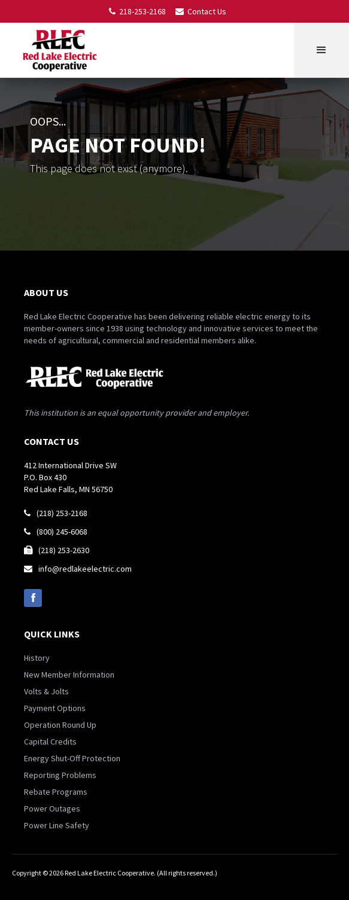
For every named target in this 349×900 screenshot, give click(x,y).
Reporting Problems (60, 775)
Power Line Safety (56, 825)
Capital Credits (50, 741)
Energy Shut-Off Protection (72, 758)
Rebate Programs (55, 791)
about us (46, 292)
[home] (62, 50)
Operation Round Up (60, 724)
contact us (51, 441)
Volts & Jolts (46, 691)
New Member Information (69, 674)
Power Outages (52, 808)
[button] (321, 50)
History (37, 657)
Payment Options (55, 708)
